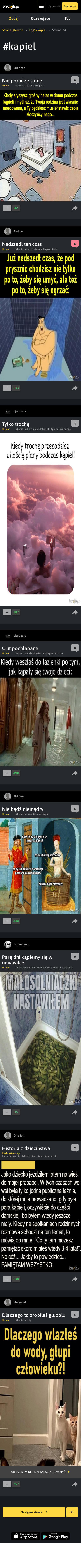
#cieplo (29, 249)
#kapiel (30, 85)
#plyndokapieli (41, 429)
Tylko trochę (15, 424)
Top (67, 18)
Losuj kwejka (73, 1514)
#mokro (59, 653)
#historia (7, 1156)
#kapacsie (65, 429)
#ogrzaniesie (50, 249)
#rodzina (20, 85)
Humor (6, 249)
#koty (28, 1320)
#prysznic (67, 967)
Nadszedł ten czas (22, 244)
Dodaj (14, 18)
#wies (40, 1156)
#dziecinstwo (29, 1156)
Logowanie (54, 6)
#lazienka (38, 653)
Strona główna (12, 30)
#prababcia (51, 1156)
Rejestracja (70, 6)
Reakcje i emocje (11, 1153)
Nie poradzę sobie (22, 80)
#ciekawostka (44, 967)
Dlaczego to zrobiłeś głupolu (33, 1315)
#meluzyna (43, 814)
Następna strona (34, 1512)
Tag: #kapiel (38, 30)
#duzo (28, 429)
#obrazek (21, 967)
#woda (28, 653)
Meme (5, 85)
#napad (39, 85)
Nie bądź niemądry (22, 809)
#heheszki (21, 814)
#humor (31, 967)
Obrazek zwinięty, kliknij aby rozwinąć (38, 1471)
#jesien (38, 249)
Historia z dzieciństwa (26, 1148)
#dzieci (19, 653)
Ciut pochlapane (20, 648)
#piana (55, 429)
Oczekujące (40, 18)
